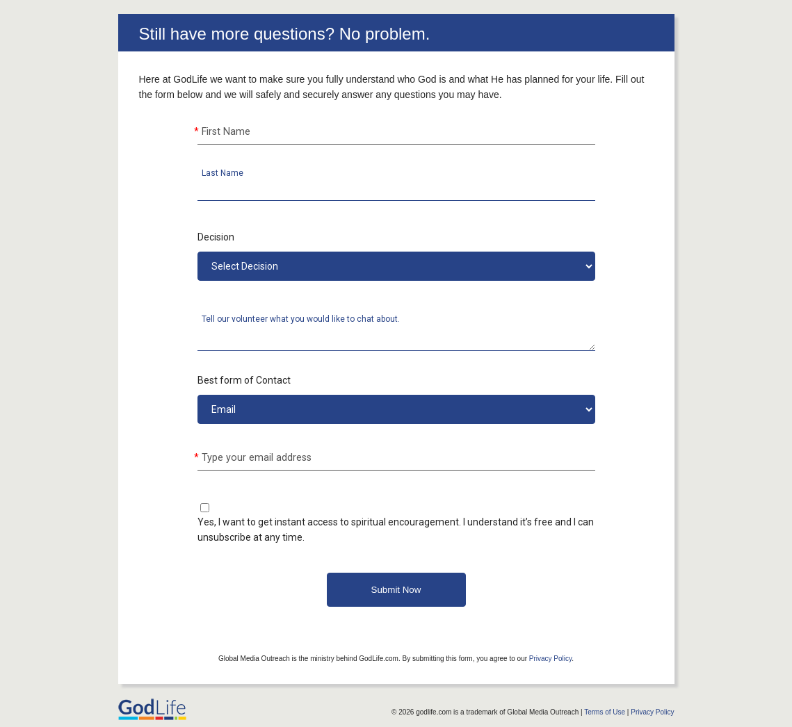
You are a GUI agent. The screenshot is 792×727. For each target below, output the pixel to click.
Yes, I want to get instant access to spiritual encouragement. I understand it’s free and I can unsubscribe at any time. (395, 529)
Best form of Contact (244, 380)
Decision (215, 237)
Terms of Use (604, 712)
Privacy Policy (550, 658)
